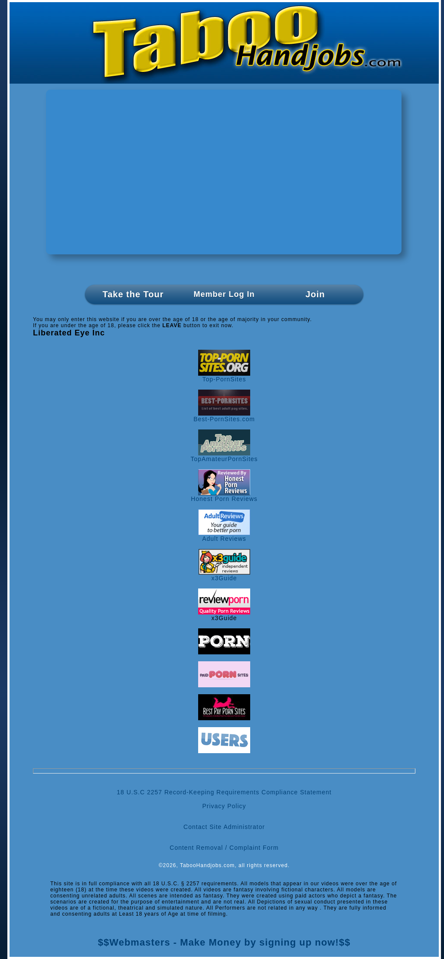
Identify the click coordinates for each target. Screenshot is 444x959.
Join (315, 294)
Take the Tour (132, 294)
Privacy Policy (224, 806)
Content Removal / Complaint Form (224, 847)
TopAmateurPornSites (224, 456)
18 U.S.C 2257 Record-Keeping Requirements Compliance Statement (224, 792)
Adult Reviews (224, 536)
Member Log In (224, 294)
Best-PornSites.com (224, 416)
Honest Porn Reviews (224, 496)
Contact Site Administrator (224, 826)
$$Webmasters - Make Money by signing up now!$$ (224, 942)
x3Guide (224, 575)
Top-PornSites (224, 376)
